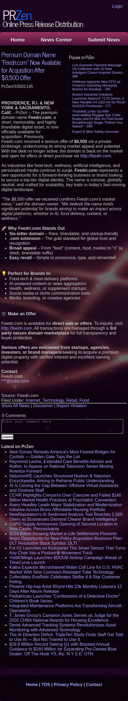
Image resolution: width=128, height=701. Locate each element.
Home (18, 39)
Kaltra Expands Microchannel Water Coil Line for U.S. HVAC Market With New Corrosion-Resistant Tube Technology (66, 569)
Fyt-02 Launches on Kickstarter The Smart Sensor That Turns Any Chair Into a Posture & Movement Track (67, 550)
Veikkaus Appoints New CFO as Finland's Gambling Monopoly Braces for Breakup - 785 (96, 85)
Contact (94, 684)
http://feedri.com (95, 156)
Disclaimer (43, 405)
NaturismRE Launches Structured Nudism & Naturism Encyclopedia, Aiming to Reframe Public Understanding (61, 478)
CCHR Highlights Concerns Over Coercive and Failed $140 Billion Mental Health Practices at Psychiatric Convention (65, 497)
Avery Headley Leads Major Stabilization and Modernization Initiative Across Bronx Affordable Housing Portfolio (65, 507)
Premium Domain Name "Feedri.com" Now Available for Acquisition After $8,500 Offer (31, 66)
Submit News (104, 39)
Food (84, 400)
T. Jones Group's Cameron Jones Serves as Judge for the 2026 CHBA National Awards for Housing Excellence (64, 617)
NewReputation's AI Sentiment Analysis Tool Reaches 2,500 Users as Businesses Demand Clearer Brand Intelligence (65, 516)
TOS (45, 684)
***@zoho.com (15, 381)
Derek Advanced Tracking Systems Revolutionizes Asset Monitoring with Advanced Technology (62, 627)
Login (117, 6)
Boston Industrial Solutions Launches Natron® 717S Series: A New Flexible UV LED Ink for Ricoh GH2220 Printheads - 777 (98, 100)
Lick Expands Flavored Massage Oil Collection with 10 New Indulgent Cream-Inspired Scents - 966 (98, 70)
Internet (33, 400)
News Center (56, 39)
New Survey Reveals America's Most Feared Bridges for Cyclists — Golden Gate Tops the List (62, 454)
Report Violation (72, 405)
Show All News (15, 405)
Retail (71, 400)
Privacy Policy (68, 684)
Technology (53, 400)
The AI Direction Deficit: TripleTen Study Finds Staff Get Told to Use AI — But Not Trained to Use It (66, 637)
